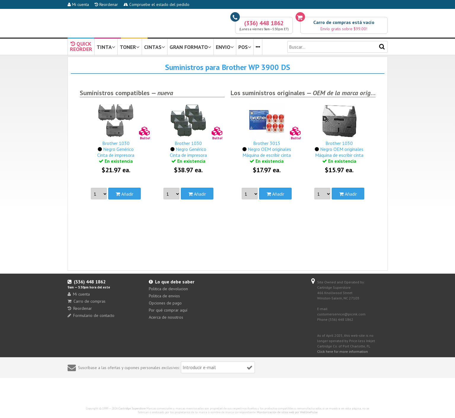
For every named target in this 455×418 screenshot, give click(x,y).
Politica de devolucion (168, 288)
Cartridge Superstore (132, 408)
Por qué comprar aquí (168, 310)
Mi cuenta (78, 4)
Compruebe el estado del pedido (156, 4)
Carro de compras (87, 301)
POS (244, 47)
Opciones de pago (165, 303)
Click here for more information (342, 351)
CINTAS (154, 47)
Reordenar (106, 4)
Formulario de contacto (91, 315)
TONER (130, 47)
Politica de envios (164, 296)
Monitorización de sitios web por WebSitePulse (287, 412)
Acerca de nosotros (166, 317)
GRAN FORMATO (190, 47)
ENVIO (225, 47)
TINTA (106, 47)
